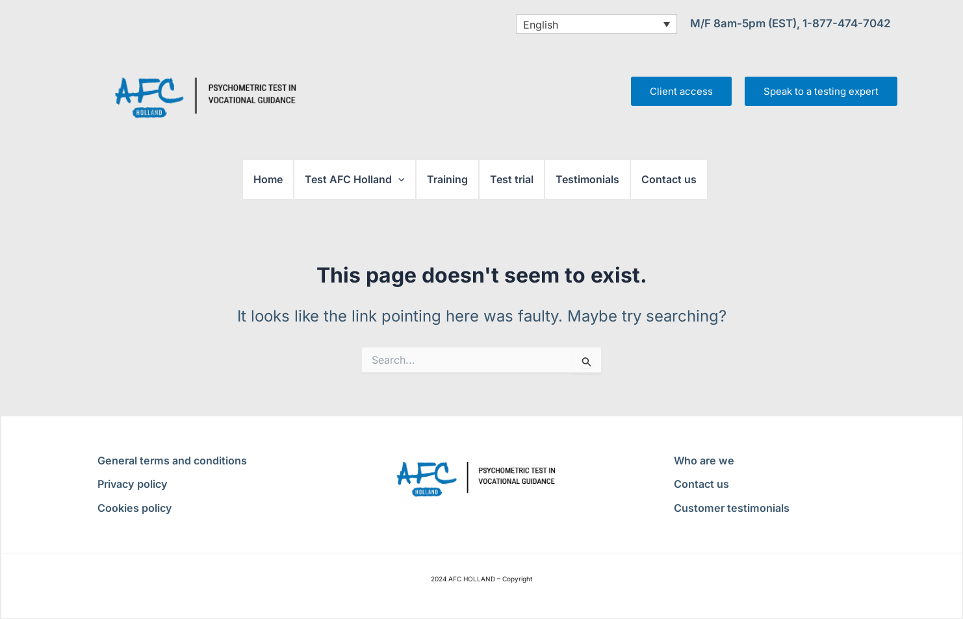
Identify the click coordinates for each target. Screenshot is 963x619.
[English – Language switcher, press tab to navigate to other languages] (596, 24)
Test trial (511, 179)
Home (268, 179)
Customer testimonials (730, 507)
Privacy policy (131, 483)
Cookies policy (134, 507)
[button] (398, 179)
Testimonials (587, 179)
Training (447, 179)
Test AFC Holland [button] (355, 179)
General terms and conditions (170, 460)
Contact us (669, 179)
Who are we (703, 460)
